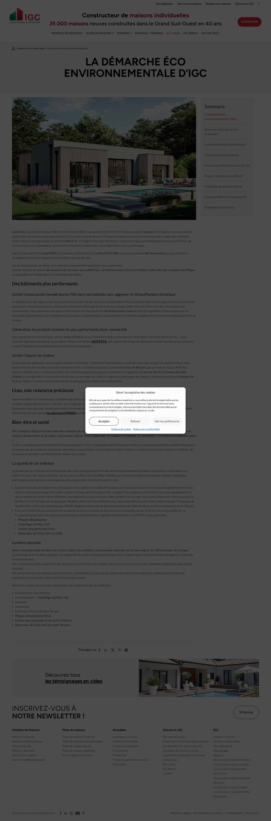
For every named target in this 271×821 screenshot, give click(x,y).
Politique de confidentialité (146, 428)
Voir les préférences (167, 421)
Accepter (104, 421)
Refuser (135, 421)
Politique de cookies (121, 428)
